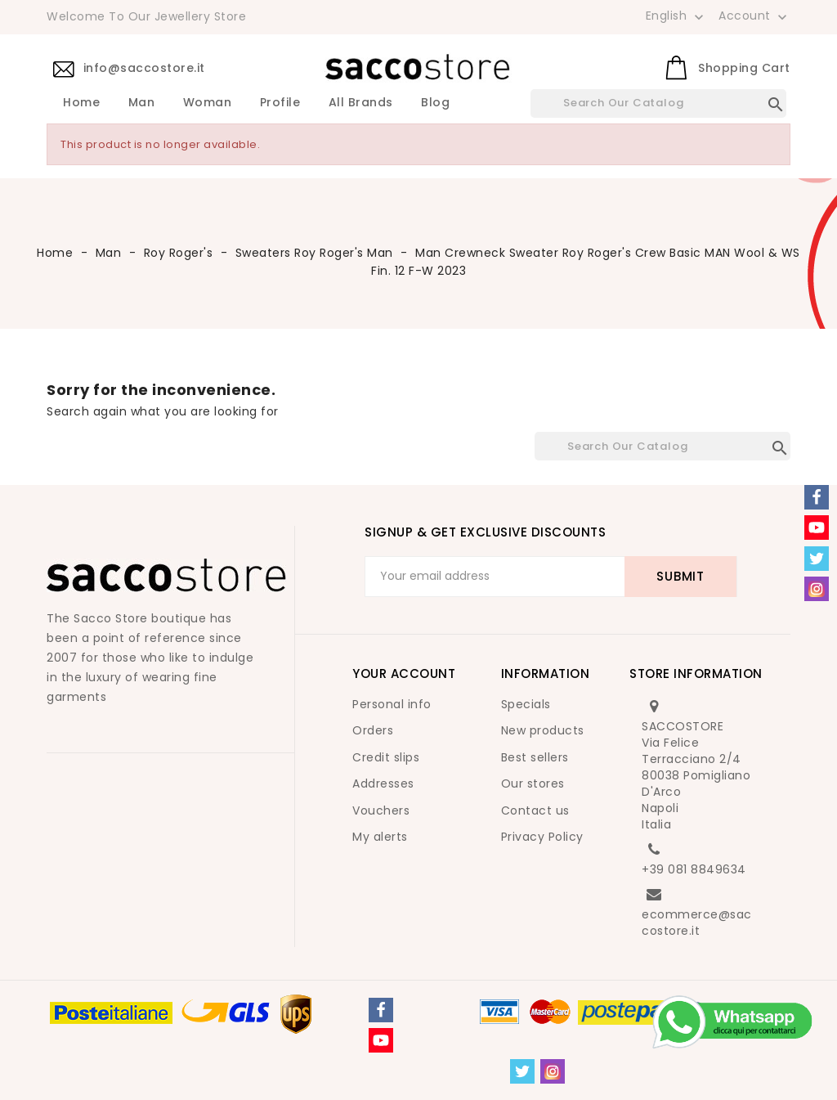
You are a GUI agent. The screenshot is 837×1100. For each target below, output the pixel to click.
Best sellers (535, 757)
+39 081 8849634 (694, 869)
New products (542, 730)
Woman (207, 103)
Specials (526, 704)
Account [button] (754, 16)
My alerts (380, 836)
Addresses (383, 783)
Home (81, 103)
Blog (435, 103)
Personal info (392, 704)
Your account (403, 673)
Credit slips (385, 757)
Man (141, 103)
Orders (372, 730)
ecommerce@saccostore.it (697, 922)
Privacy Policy (542, 836)
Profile (280, 103)
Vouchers (381, 810)
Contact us (535, 810)
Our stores (533, 783)
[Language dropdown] (676, 15)
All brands (361, 103)
